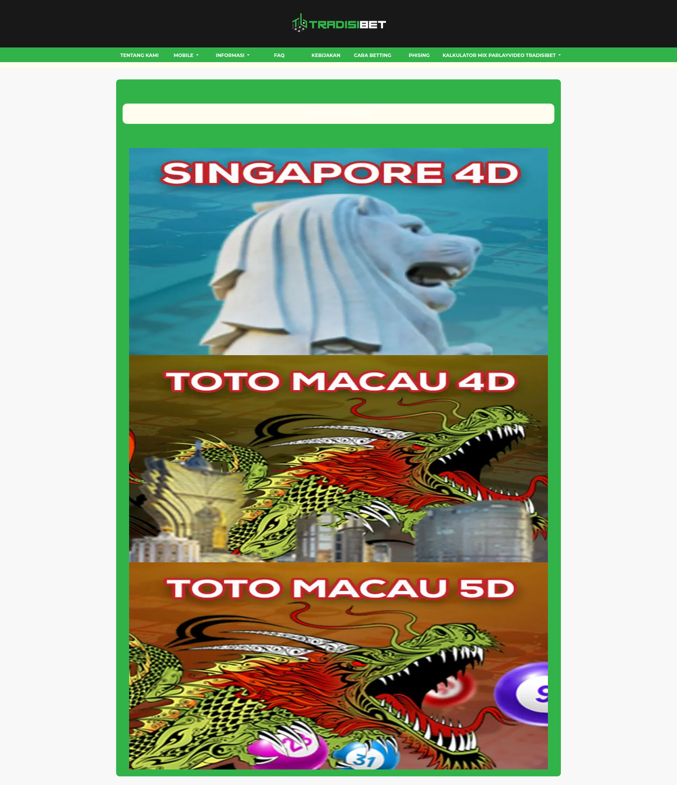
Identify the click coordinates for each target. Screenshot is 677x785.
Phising (419, 55)
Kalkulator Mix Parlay (475, 55)
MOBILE (184, 55)
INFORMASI (231, 55)
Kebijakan (326, 55)
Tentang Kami (139, 55)
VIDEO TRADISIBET (532, 55)
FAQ (279, 55)
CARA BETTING (372, 55)
